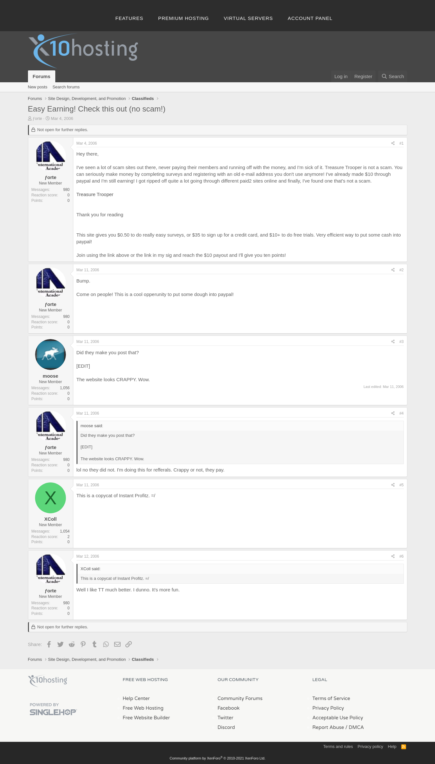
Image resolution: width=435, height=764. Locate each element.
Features (129, 18)
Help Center (136, 698)
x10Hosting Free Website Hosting (47, 681)
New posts (38, 87)
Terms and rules (338, 746)
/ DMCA (354, 727)
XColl (50, 519)
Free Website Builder (146, 718)
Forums (41, 76)
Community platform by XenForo (218, 758)
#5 (401, 485)
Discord (226, 727)
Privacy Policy (328, 708)
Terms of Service (331, 698)
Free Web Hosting (143, 708)
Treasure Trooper (95, 194)
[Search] (392, 76)
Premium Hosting (183, 18)
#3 (401, 341)
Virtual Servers (248, 18)
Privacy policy (370, 746)
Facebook (229, 708)
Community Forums (240, 698)
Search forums (66, 87)
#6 (401, 556)
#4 (401, 413)
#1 (401, 143)
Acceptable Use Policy (338, 718)
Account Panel (310, 18)
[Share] (393, 143)
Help (392, 746)
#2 (401, 270)
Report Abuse (328, 727)
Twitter (225, 718)
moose (50, 376)
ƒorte (37, 118)
